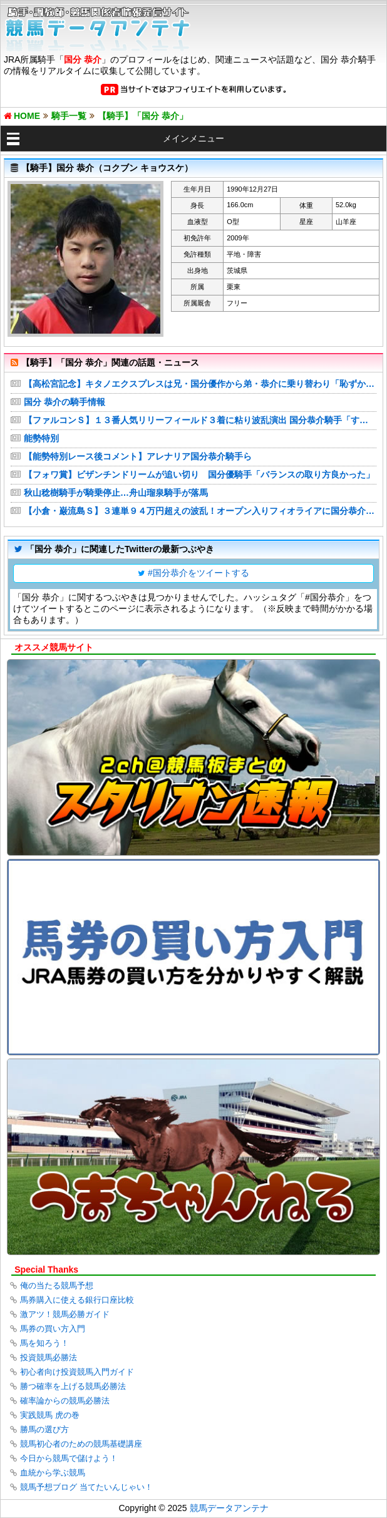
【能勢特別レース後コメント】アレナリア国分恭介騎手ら (138, 456)
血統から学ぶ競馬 (52, 1472)
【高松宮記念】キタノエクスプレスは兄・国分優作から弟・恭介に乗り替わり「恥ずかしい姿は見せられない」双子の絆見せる (200, 384)
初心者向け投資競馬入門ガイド (77, 1372)
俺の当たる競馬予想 (56, 1285)
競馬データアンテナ (229, 1508)
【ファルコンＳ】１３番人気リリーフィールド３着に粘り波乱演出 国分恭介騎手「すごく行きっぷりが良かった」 (200, 420)
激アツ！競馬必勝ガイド (65, 1314)
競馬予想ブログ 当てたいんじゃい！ (86, 1487)
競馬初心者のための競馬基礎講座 (81, 1444)
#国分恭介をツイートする (198, 573)
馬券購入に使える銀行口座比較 (77, 1300)
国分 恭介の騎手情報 (64, 402)
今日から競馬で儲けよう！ (69, 1458)
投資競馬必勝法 (48, 1357)
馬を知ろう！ (44, 1343)
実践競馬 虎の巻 (50, 1415)
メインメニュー (193, 138)
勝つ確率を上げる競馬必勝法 (73, 1386)
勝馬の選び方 (44, 1429)
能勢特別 (41, 438)
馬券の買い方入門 (52, 1328)
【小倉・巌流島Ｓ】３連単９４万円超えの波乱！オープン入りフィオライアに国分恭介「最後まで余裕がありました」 (200, 511)
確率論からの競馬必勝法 (65, 1400)
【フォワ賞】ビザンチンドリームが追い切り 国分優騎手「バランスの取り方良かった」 (199, 474)
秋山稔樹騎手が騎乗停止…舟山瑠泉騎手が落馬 (116, 493)
